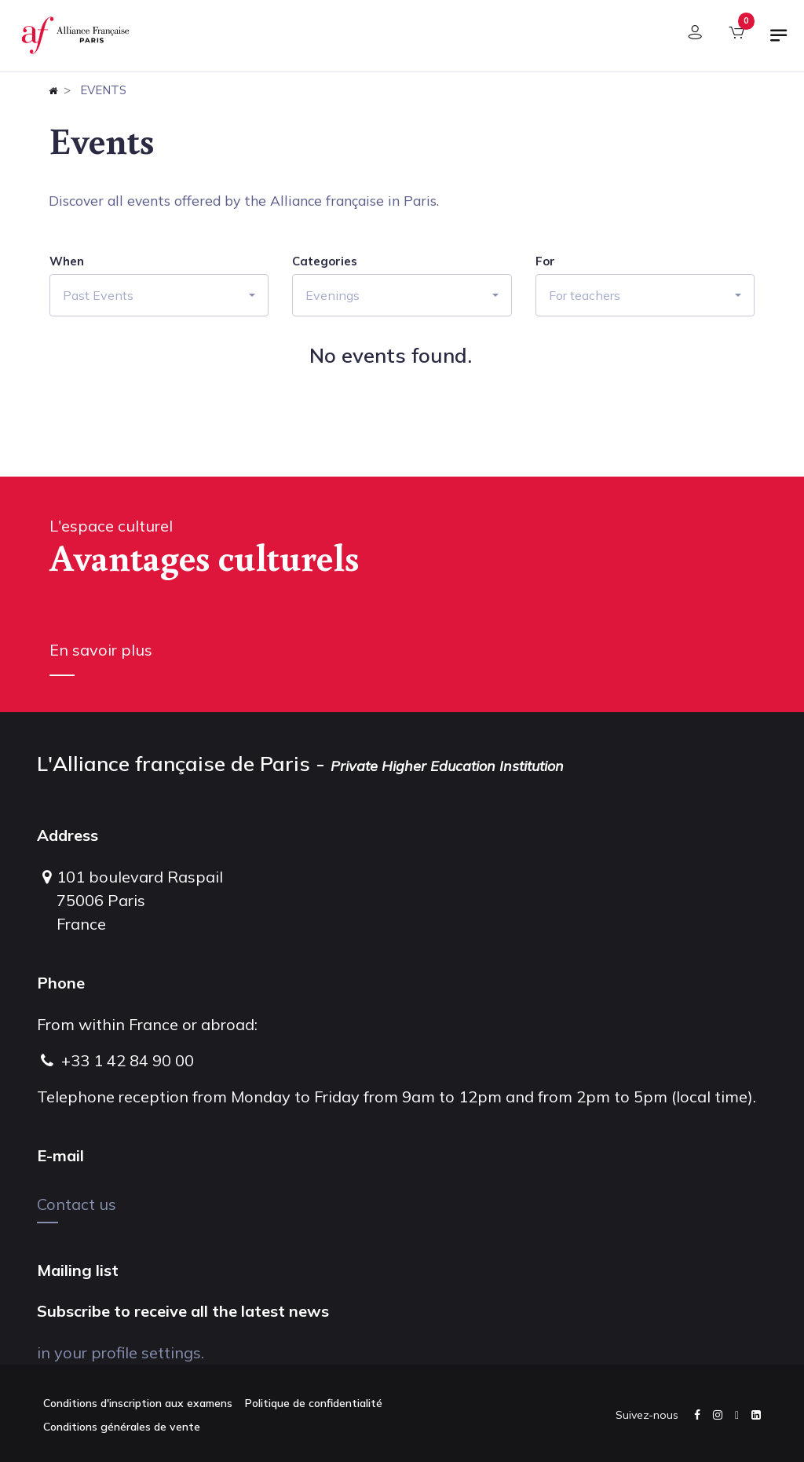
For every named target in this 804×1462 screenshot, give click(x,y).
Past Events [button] (98, 295)
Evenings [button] (332, 295)
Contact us (76, 1204)
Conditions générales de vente (121, 1427)
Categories (324, 261)
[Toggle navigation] (779, 41)
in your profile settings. (120, 1352)
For (545, 261)
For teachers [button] (584, 295)
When (66, 261)
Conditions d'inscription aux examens (137, 1403)
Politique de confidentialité (313, 1403)
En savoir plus (100, 650)
